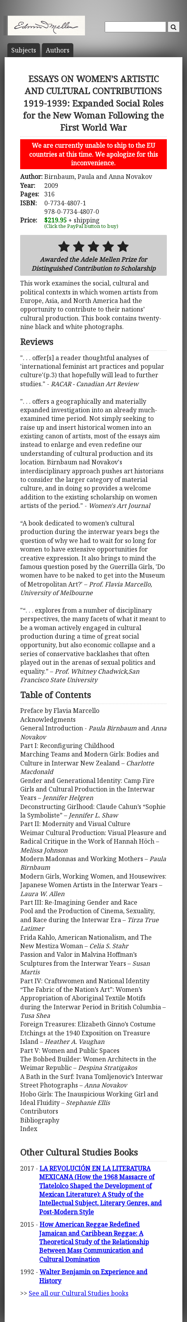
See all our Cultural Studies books (78, 1293)
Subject (23, 50)
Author (57, 50)
